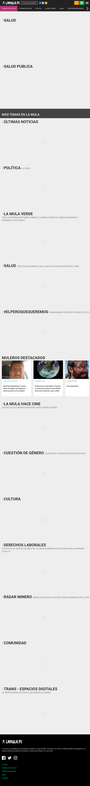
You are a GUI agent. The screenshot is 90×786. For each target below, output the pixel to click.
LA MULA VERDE (50, 8)
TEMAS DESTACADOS (9, 8)
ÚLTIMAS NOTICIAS (25, 8)
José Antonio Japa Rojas (10, 381)
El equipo (5, 764)
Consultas (5, 778)
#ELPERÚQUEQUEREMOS (75, 8)
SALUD (62, 8)
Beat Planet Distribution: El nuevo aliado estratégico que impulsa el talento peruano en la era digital (14, 388)
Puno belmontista (72, 386)
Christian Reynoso (72, 381)
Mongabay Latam (40, 381)
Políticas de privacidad (9, 771)
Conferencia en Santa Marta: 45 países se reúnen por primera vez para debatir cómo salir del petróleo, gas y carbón (48, 388)
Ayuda (4, 774)
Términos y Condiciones (9, 768)
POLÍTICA (38, 8)
